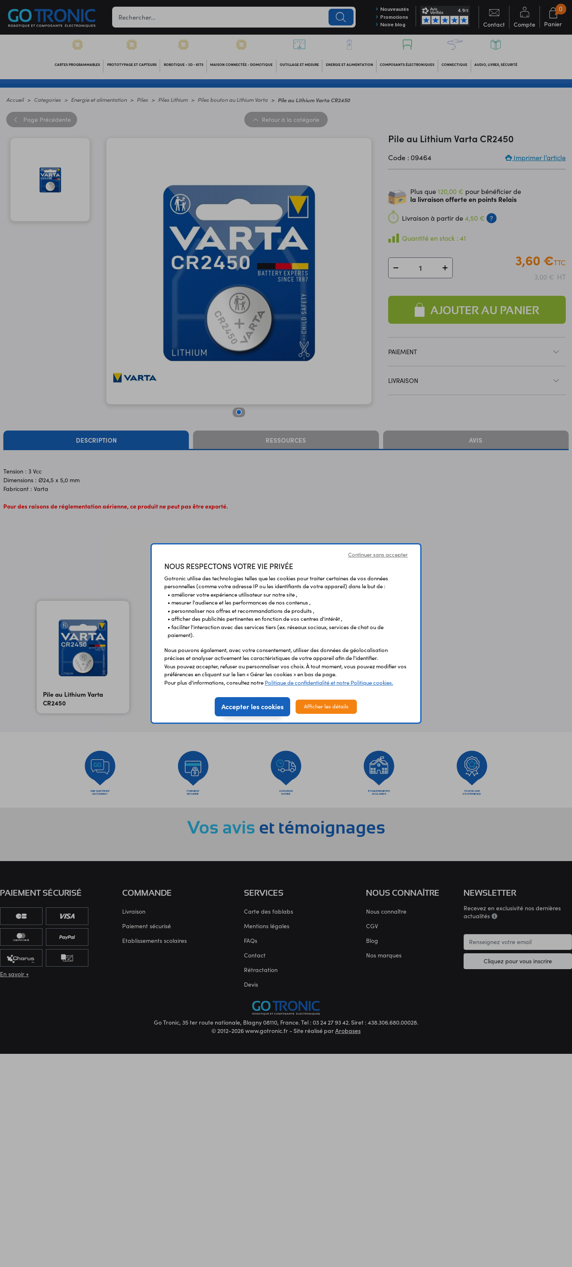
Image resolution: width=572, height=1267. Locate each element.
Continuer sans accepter (378, 554)
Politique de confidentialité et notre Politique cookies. (329, 682)
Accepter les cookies (252, 706)
